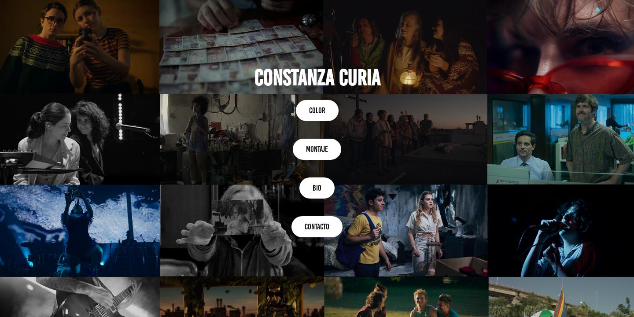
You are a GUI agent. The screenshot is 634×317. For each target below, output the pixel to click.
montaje (317, 149)
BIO (317, 188)
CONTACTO (317, 226)
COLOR (317, 110)
